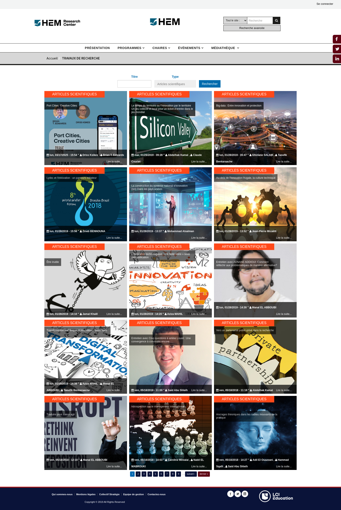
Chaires (159, 48)
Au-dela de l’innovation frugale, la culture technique (245, 161)
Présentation (97, 48)
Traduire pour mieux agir (61, 430)
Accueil (52, 58)
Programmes (129, 48)
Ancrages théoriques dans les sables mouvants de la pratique (246, 432)
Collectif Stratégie (109, 494)
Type (175, 76)
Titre (134, 76)
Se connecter (324, 3)
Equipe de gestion (133, 494)
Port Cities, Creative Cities (62, 105)
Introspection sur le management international (157, 390)
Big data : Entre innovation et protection (238, 105)
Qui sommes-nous (62, 494)
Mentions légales (86, 494)
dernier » (204, 474)
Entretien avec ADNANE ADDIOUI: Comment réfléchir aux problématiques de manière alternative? (246, 280)
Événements (189, 48)
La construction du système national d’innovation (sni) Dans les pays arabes (159, 204)
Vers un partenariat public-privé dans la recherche (245, 314)
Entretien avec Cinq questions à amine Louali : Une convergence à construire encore (161, 356)
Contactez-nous (157, 494)
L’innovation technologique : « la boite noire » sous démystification (160, 239)
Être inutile (53, 278)
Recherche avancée (252, 28)
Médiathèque (223, 48)
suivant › (191, 474)
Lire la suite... (114, 161)
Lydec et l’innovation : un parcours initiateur (72, 161)
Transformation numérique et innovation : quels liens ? (77, 315)
